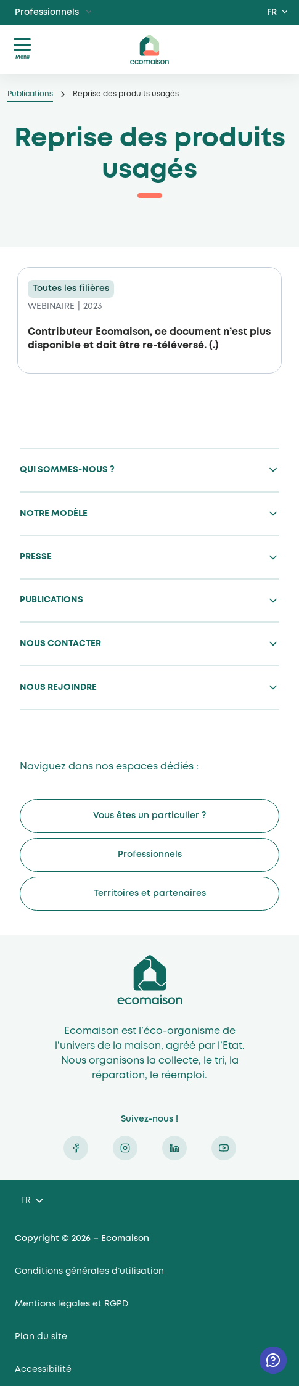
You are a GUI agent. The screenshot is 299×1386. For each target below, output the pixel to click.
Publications (30, 94)
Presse (36, 556)
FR (272, 12)
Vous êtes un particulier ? (149, 815)
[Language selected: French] (32, 1201)
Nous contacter (60, 643)
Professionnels (47, 12)
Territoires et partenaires (150, 893)
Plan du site (41, 1336)
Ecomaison (150, 979)
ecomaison (149, 49)
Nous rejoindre (58, 687)
